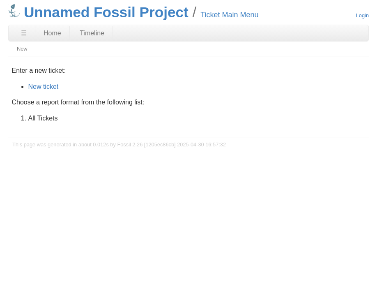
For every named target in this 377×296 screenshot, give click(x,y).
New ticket (43, 86)
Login (362, 15)
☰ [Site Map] (24, 33)
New (22, 49)
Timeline (92, 33)
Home (52, 33)
